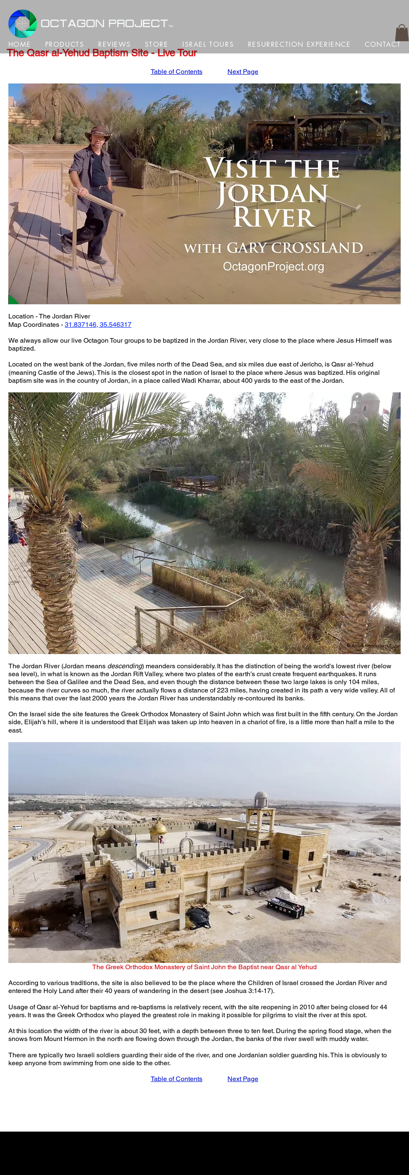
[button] (402, 32)
